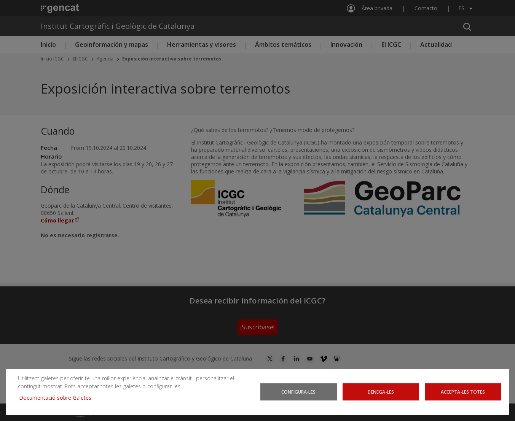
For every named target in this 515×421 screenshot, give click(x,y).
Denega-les (381, 392)
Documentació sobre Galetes (58, 397)
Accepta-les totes (463, 392)
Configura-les (299, 392)
